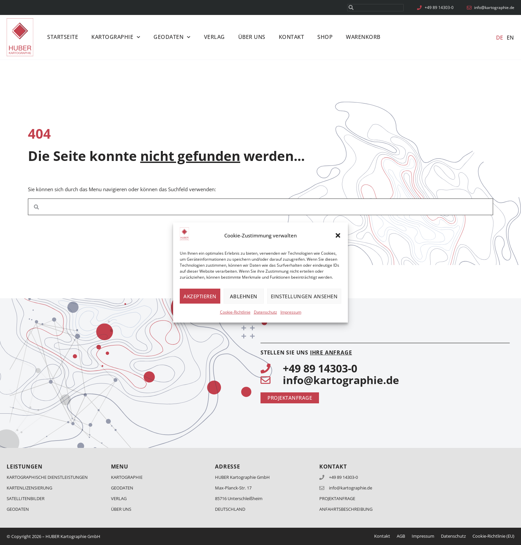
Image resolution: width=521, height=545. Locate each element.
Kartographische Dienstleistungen (47, 477)
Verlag (214, 37)
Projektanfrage (337, 498)
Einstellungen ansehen (304, 296)
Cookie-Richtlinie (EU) (493, 536)
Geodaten (172, 37)
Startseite (62, 37)
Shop (325, 37)
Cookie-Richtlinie (235, 312)
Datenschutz (265, 312)
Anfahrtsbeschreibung (345, 509)
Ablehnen (244, 296)
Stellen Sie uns (306, 352)
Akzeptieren (200, 296)
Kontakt (291, 37)
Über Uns (251, 37)
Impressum (290, 312)
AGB (401, 536)
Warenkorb (363, 37)
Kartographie (115, 37)
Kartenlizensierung (29, 488)
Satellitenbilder (26, 498)
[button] (338, 235)
